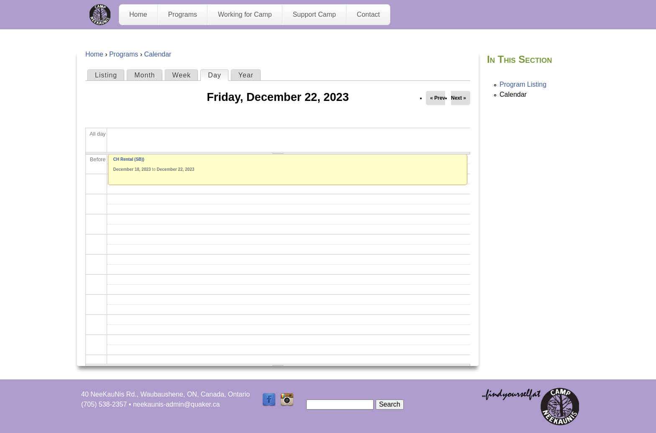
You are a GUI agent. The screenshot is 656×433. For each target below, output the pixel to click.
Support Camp (314, 14)
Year (246, 75)
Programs (182, 14)
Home (138, 14)
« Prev (437, 98)
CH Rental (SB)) (128, 159)
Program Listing (523, 84)
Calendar (157, 54)
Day (218, 74)
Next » (458, 98)
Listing (106, 75)
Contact (368, 14)
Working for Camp (245, 14)
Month (144, 75)
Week (181, 75)
